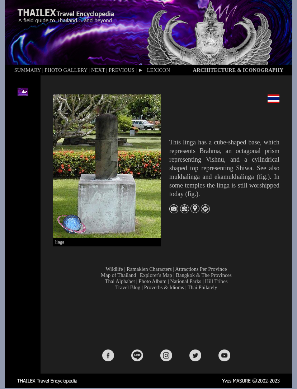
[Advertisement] (168, 319)
